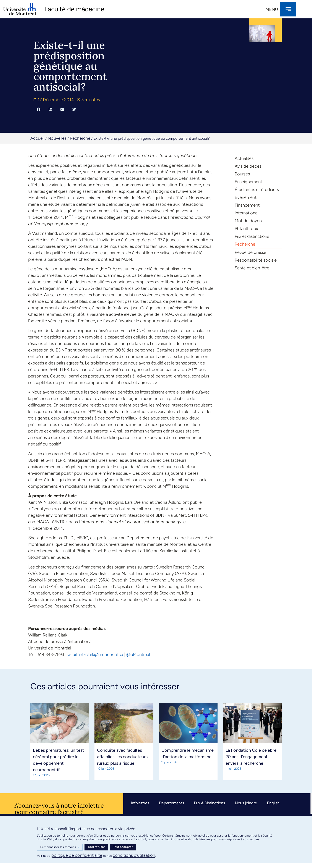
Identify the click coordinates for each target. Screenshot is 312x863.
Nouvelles (57, 138)
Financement (247, 205)
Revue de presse (250, 252)
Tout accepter (123, 847)
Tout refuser (96, 847)
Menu (271, 9)
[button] (38, 109)
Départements (171, 803)
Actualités (244, 158)
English (273, 803)
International (246, 212)
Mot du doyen (248, 220)
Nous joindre (246, 803)
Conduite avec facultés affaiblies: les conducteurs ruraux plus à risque (122, 757)
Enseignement (248, 181)
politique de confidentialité (76, 855)
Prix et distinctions (252, 236)
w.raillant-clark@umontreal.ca (95, 654)
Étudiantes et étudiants (257, 189)
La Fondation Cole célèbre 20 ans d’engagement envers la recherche (251, 757)
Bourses (242, 173)
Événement (246, 197)
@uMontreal (138, 654)
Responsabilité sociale (256, 260)
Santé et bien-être (252, 267)
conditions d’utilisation (134, 855)
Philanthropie (247, 228)
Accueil (37, 138)
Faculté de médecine (74, 9)
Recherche (80, 138)
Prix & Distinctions (209, 803)
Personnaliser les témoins (59, 847)
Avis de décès (248, 166)
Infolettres (140, 803)
